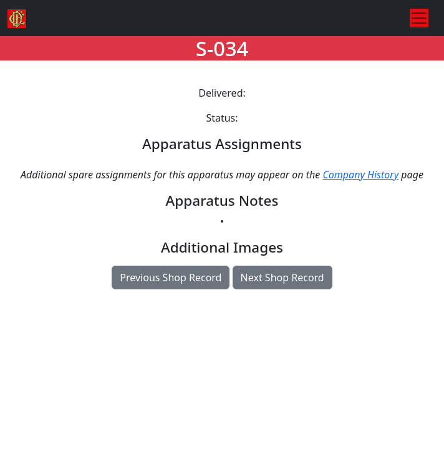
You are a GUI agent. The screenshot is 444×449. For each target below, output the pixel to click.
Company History (360, 174)
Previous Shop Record (170, 277)
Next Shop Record (282, 277)
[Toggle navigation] (419, 18)
